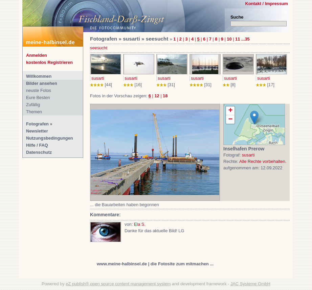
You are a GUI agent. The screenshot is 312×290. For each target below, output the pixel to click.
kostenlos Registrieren (49, 62)
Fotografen (37, 123)
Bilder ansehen (41, 83)
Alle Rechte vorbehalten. (262, 161)
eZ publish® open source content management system (118, 283)
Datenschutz (39, 152)
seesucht (98, 47)
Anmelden (36, 55)
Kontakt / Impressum (266, 3)
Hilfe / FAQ (37, 145)
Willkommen (38, 76)
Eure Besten (38, 97)
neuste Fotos (38, 90)
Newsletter (37, 131)
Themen (34, 111)
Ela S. (140, 224)
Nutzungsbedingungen (49, 138)
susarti (97, 78)
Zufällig (33, 104)
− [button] (230, 119)
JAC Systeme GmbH (250, 283)
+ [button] (230, 110)
